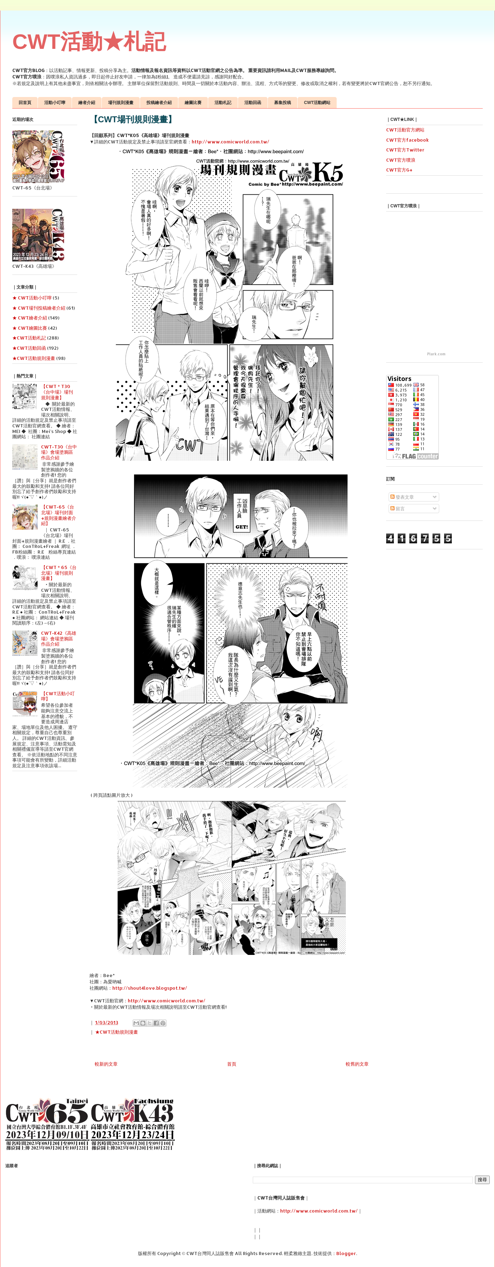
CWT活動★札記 (89, 41)
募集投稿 (282, 102)
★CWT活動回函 (29, 348)
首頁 (231, 1064)
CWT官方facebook (407, 140)
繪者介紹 (86, 102)
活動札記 (222, 102)
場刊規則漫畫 (120, 102)
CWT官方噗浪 (400, 160)
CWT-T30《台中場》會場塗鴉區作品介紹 (59, 452)
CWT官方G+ (399, 170)
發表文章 (402, 497)
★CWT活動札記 (29, 338)
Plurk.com (436, 354)
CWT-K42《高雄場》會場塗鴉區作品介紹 (58, 638)
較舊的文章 (357, 1064)
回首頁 (25, 102)
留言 (397, 508)
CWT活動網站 (317, 102)
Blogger (346, 1253)
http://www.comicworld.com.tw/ (230, 141)
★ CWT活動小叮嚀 (32, 297)
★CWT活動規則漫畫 (116, 1032)
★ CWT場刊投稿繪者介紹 (38, 308)
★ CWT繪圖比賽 (29, 328)
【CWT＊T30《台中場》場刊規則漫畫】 (57, 391)
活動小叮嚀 (54, 102)
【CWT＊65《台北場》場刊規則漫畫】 (59, 572)
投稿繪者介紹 (159, 102)
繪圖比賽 (193, 102)
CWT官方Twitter (405, 150)
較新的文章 (106, 1064)
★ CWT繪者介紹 (29, 318)
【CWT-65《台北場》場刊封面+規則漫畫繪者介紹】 (58, 515)
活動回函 (252, 102)
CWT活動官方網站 (405, 129)
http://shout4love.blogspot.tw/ (149, 988)
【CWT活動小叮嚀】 (58, 696)
